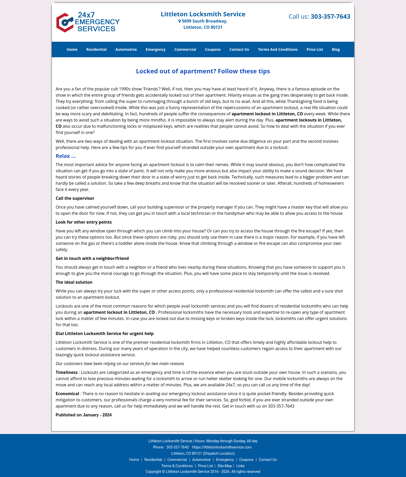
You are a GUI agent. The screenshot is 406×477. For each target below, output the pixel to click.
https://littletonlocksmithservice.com (222, 447)
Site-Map (225, 466)
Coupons (213, 49)
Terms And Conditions (278, 49)
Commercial (185, 49)
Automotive (126, 49)
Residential (96, 49)
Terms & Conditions (177, 466)
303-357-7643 (330, 16)
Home (72, 49)
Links (240, 466)
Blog (336, 49)
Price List (315, 49)
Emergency (156, 49)
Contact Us (239, 49)
